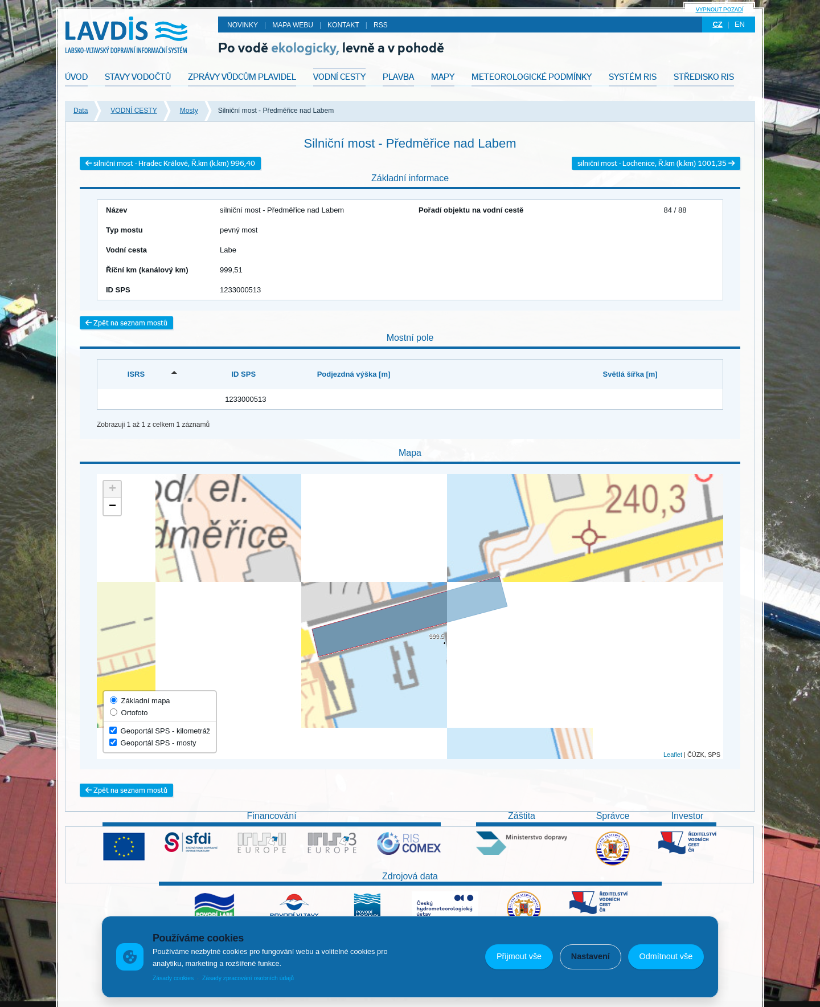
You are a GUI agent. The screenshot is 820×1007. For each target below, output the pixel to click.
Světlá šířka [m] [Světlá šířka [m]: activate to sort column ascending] (630, 374)
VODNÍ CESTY (133, 111)
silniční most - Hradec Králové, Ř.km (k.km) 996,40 (170, 163)
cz (717, 24)
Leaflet (672, 754)
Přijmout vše (519, 956)
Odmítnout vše (666, 956)
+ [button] (112, 489)
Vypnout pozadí (719, 9)
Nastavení (590, 956)
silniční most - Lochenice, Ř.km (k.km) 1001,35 (656, 163)
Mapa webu (292, 25)
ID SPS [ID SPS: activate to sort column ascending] (243, 374)
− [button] (112, 506)
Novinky (242, 25)
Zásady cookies (173, 978)
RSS (381, 25)
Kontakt (343, 25)
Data (80, 111)
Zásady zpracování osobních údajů (248, 978)
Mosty (189, 111)
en (740, 24)
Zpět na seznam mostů (126, 323)
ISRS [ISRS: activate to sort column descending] (136, 374)
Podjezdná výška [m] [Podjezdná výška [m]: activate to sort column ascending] (354, 374)
